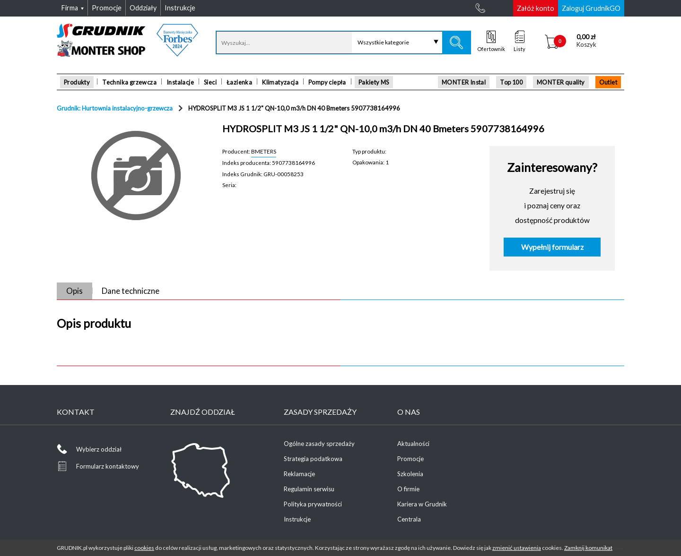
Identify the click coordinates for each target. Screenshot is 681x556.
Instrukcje (297, 519)
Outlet (608, 82)
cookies (144, 547)
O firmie (408, 489)
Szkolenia (410, 474)
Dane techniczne (130, 291)
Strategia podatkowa (313, 458)
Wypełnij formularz (552, 247)
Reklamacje (299, 474)
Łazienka (239, 82)
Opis (74, 291)
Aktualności (413, 443)
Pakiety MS (373, 82)
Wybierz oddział (99, 449)
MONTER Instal (464, 82)
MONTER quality (561, 82)
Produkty (77, 82)
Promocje (410, 458)
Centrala (409, 519)
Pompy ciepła (327, 82)
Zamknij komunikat (588, 547)
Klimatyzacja (280, 82)
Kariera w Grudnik (422, 504)
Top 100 (511, 82)
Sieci (210, 82)
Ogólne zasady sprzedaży (319, 443)
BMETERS (263, 151)
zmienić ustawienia (516, 547)
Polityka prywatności (313, 504)
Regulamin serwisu (309, 489)
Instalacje (180, 82)
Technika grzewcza (129, 82)
